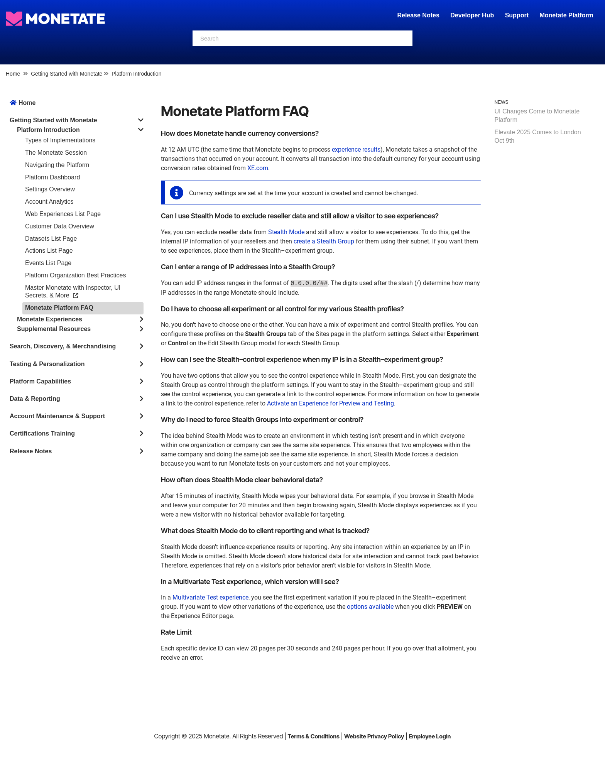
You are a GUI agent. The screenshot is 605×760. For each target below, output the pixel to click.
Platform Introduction (136, 74)
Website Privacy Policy (374, 736)
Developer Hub (472, 15)
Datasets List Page (51, 238)
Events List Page (48, 263)
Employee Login (430, 736)
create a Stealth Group (324, 241)
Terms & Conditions (313, 736)
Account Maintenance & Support (57, 416)
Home (13, 74)
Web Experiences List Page (63, 214)
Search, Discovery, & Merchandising (63, 346)
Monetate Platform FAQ (59, 307)
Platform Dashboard (52, 177)
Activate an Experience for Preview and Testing (330, 403)
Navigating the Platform (57, 165)
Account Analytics (49, 201)
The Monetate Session (56, 152)
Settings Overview (50, 189)
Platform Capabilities (40, 381)
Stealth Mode (286, 232)
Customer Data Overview (59, 226)
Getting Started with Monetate (66, 74)
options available (370, 606)
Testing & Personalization (47, 364)
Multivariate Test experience (210, 597)
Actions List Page (49, 250)
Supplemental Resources (54, 329)
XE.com (257, 168)
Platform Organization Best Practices (75, 275)
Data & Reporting (35, 398)
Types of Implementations (60, 140)
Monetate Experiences (49, 319)
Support (517, 15)
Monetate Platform (566, 15)
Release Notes (419, 15)
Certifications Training (42, 433)
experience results (356, 149)
